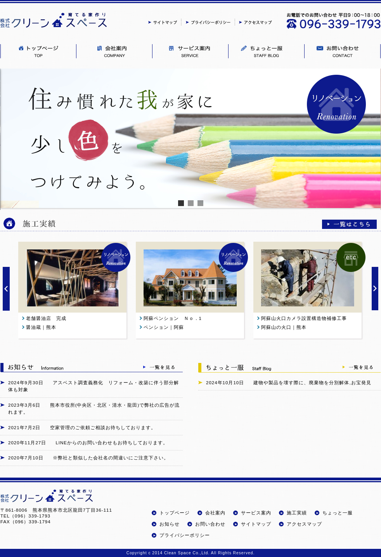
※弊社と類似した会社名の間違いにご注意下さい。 (111, 458)
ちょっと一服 (337, 513)
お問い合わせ (210, 524)
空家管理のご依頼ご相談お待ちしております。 (103, 427)
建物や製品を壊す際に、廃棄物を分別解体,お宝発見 (312, 382)
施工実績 (297, 513)
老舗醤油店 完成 (48, 318)
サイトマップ (256, 524)
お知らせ (169, 524)
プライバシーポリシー (184, 535)
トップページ (174, 513)
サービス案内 (256, 513)
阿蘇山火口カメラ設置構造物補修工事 (304, 318)
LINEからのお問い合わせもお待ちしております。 (111, 442)
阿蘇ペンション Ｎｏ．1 (175, 318)
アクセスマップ (304, 524)
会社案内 (215, 513)
